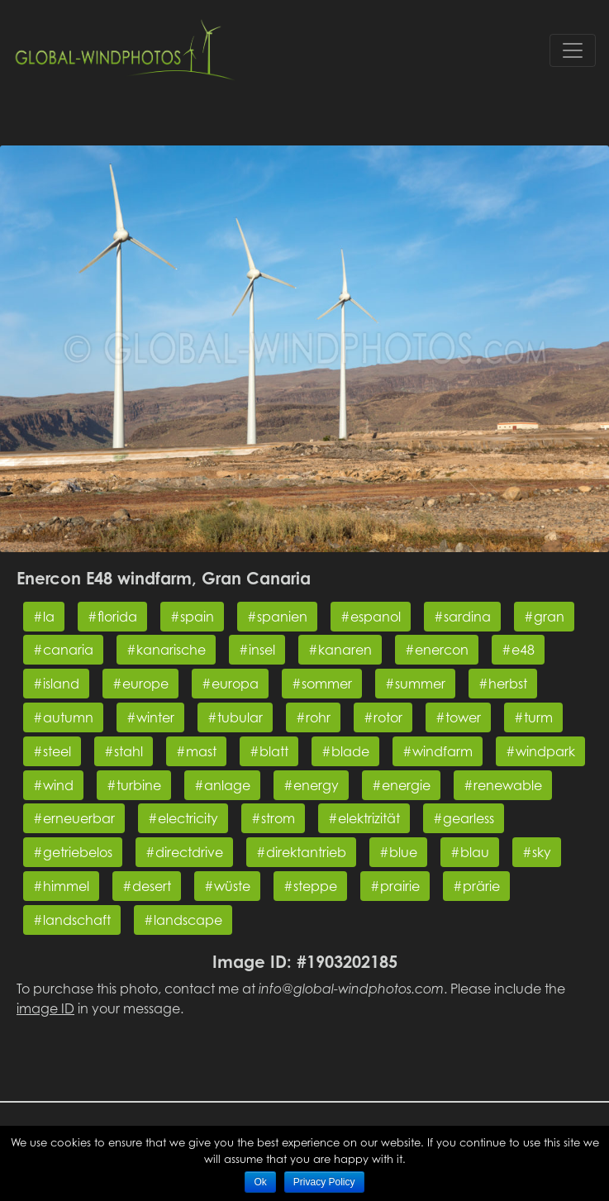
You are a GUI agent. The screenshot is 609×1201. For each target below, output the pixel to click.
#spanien (277, 616)
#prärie (476, 886)
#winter (150, 717)
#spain (192, 616)
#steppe (310, 886)
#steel (52, 751)
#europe (140, 683)
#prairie (395, 886)
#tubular (235, 717)
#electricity (183, 818)
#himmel (61, 886)
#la (44, 616)
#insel (257, 649)
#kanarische (166, 649)
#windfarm (437, 751)
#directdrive (184, 852)
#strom (273, 818)
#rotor (383, 717)
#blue (398, 852)
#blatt (269, 751)
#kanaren (340, 649)
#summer (415, 683)
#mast (196, 751)
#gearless (463, 818)
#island (56, 683)
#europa (230, 683)
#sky (536, 852)
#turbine (134, 785)
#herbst (502, 683)
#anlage (222, 785)
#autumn (63, 717)
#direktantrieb (301, 852)
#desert (146, 886)
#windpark (540, 751)
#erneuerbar (74, 818)
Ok (260, 1182)
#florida (112, 616)
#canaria (63, 649)
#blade (345, 751)
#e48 (518, 649)
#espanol (370, 616)
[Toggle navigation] (573, 50)
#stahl (123, 751)
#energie (401, 785)
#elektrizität (364, 818)
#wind (53, 785)
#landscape (183, 920)
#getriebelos (72, 852)
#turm (533, 717)
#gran (544, 616)
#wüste (227, 886)
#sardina (462, 616)
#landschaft (72, 920)
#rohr (313, 717)
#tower (458, 717)
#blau (469, 852)
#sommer (322, 683)
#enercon (437, 649)
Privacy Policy (324, 1182)
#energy (311, 785)
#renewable (503, 785)
